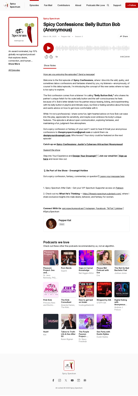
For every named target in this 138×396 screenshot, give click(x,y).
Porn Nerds (66, 268)
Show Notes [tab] (50, 65)
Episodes (34, 5)
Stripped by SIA (104, 300)
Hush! (46, 332)
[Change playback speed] (56, 57)
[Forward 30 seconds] (51, 57)
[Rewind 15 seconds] (46, 57)
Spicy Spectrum (15, 5)
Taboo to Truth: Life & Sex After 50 (68, 334)
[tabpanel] (86, 144)
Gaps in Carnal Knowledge (86, 269)
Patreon (119, 188)
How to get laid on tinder (86, 301)
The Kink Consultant (66, 301)
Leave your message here (112, 176)
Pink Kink (47, 300)
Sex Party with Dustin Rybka (103, 333)
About (78, 5)
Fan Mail (48, 5)
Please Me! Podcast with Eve (103, 270)
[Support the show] (117, 5)
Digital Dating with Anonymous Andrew (120, 303)
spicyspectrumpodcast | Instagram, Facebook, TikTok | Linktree (92, 208)
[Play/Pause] (48, 48)
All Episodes (14, 70)
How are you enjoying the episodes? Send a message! (69, 74)
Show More (14, 64)
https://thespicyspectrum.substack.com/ (102, 193)
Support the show (51, 150)
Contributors (63, 5)
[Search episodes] (108, 5)
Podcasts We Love (95, 5)
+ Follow (131, 5)
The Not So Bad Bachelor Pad (121, 269)
